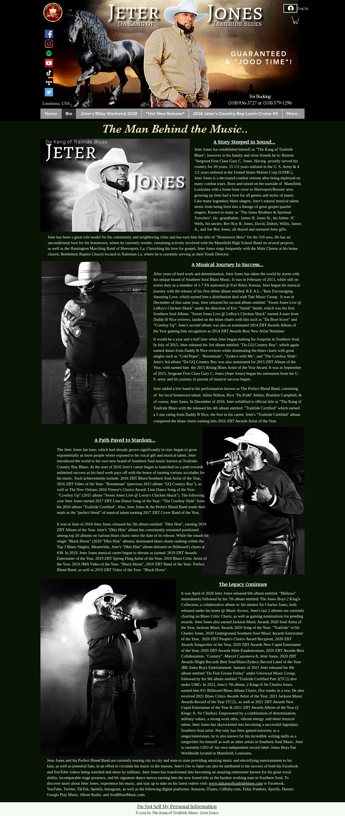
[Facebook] (49, 34)
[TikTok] (49, 73)
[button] (295, 20)
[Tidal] (49, 82)
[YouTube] (49, 63)
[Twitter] (49, 92)
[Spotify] (49, 53)
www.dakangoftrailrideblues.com (236, 783)
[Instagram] (49, 43)
